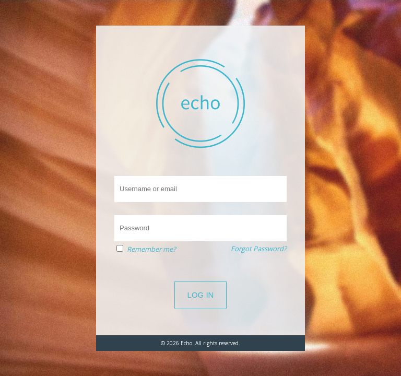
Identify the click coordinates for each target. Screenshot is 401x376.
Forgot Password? (259, 248)
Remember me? (151, 249)
